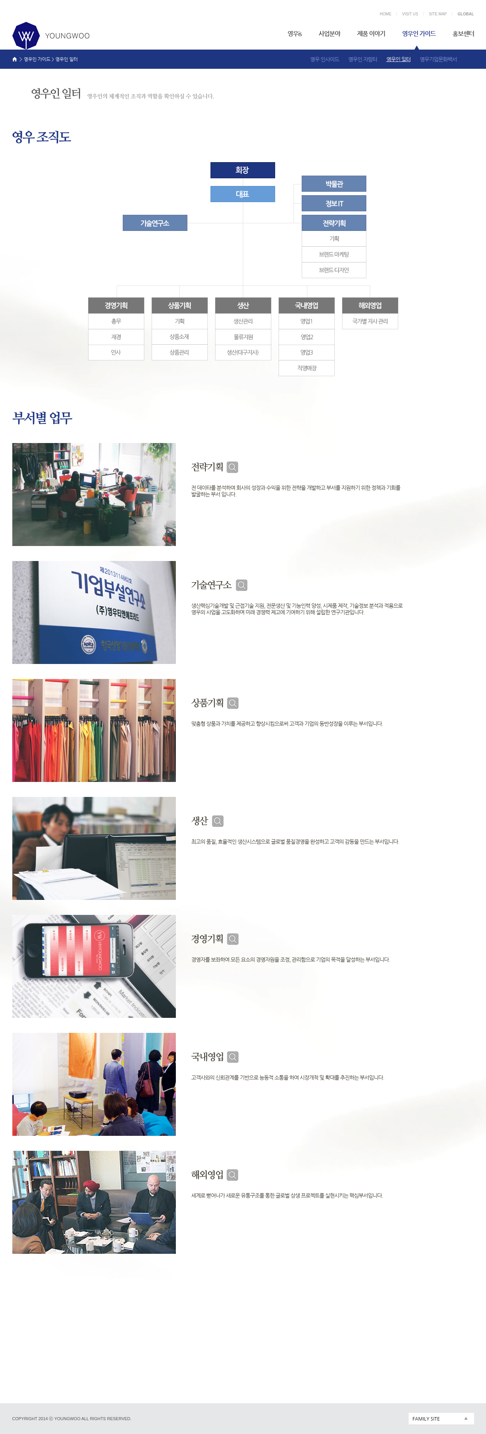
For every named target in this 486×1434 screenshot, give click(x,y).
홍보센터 (463, 33)
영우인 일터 (398, 59)
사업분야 (329, 33)
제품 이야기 (371, 33)
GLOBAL (466, 14)
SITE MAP (438, 14)
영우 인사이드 (324, 59)
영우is (294, 33)
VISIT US (410, 14)
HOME (385, 14)
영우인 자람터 (362, 59)
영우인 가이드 (419, 33)
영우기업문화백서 (438, 59)
